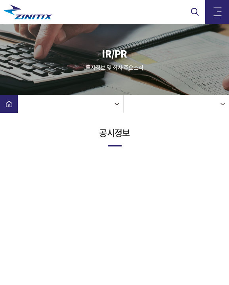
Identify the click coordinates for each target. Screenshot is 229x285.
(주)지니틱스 (43, 12)
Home (9, 104)
